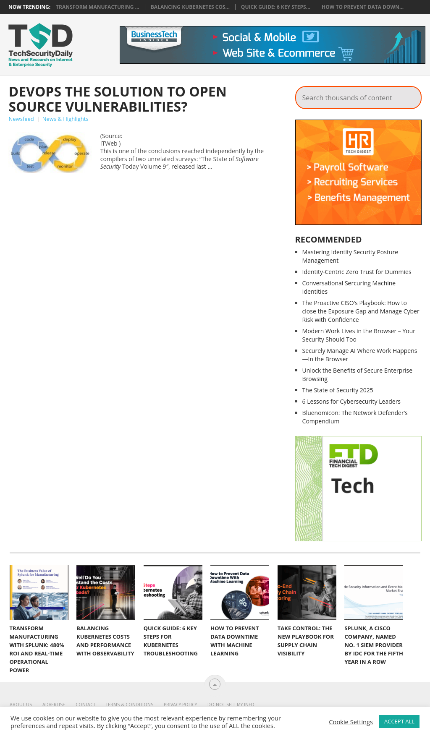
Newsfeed (21, 119)
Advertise (53, 704)
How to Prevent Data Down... (363, 7)
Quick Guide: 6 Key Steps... (275, 7)
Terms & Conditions (129, 704)
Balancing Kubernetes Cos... (190, 7)
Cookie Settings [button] (351, 722)
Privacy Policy (180, 704)
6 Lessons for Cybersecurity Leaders (351, 401)
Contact (85, 704)
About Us (21, 704)
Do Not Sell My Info (230, 704)
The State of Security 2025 (337, 390)
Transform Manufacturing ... (97, 7)
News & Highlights (65, 119)
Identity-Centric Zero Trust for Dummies (357, 272)
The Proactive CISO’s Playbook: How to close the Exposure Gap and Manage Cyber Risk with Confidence (361, 311)
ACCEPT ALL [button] (399, 721)
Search (409, 95)
